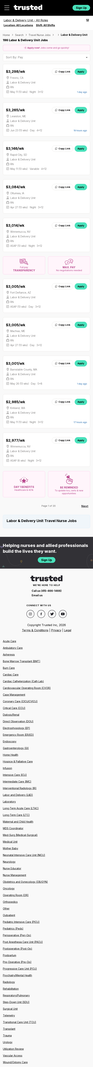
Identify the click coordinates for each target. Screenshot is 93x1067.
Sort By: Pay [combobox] (14, 57)
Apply (81, 71)
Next (84, 506)
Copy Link (62, 71)
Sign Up (81, 8)
